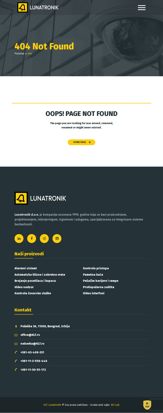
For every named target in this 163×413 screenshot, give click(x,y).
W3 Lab (115, 404)
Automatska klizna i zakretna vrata (40, 274)
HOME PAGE (82, 142)
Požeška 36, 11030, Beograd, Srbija (42, 326)
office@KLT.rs (27, 335)
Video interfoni (93, 293)
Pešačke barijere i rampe (100, 281)
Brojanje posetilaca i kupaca (35, 281)
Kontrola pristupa (96, 268)
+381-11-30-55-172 (30, 369)
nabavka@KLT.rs (29, 343)
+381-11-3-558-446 (31, 361)
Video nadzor (24, 287)
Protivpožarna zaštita (98, 287)
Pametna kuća (93, 274)
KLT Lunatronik (52, 404)
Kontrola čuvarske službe (33, 293)
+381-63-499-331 (29, 352)
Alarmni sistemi (26, 268)
